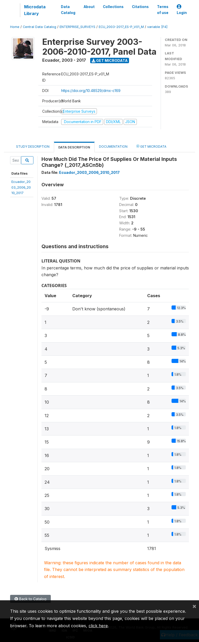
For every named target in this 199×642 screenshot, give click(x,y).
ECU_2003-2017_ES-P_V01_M (121, 27)
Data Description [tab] (74, 147)
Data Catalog (68, 10)
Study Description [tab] (32, 146)
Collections (113, 7)
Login (182, 10)
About (89, 7)
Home (14, 27)
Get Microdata (110, 60)
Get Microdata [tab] (151, 146)
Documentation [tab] (113, 146)
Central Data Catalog (39, 27)
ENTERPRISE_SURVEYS (77, 27)
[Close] (194, 606)
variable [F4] (157, 27)
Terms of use (162, 10)
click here (98, 625)
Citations (140, 7)
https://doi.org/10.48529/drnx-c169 (90, 90)
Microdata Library (35, 10)
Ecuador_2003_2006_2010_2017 (21, 187)
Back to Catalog (30, 599)
